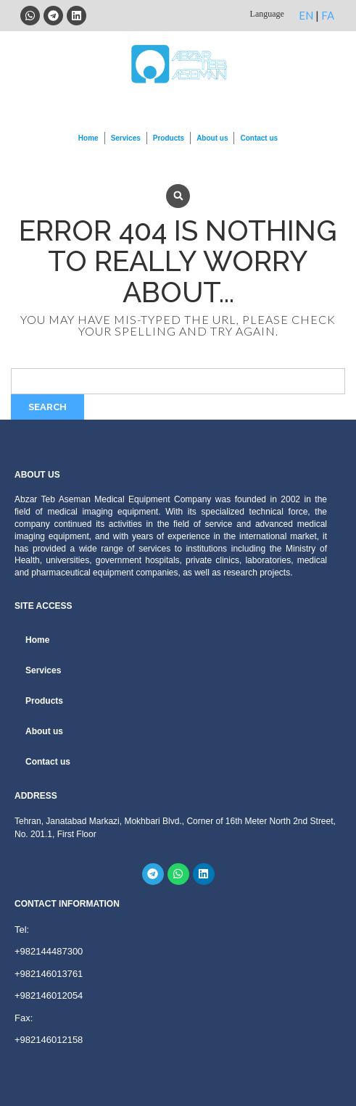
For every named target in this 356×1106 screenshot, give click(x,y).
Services (126, 138)
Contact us (259, 138)
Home (88, 138)
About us (212, 138)
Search (47, 407)
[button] (178, 196)
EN (306, 15)
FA (327, 15)
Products (168, 138)
